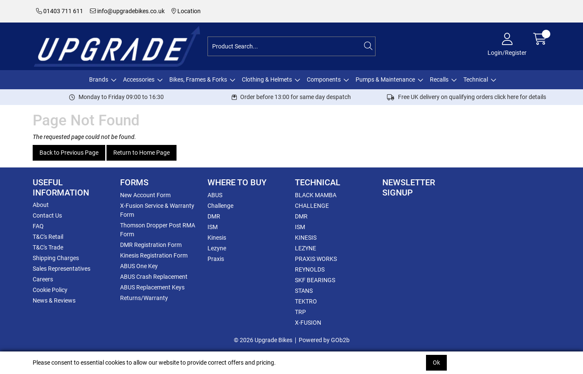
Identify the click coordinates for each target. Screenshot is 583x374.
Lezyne (216, 248)
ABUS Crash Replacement (154, 276)
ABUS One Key (139, 266)
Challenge (220, 205)
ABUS (214, 195)
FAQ (38, 226)
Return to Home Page (141, 152)
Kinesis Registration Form (154, 255)
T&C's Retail (48, 236)
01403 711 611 (59, 11)
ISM (212, 227)
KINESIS (306, 237)
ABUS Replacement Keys (152, 287)
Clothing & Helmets (267, 79)
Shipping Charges (56, 258)
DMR (213, 216)
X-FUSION (308, 322)
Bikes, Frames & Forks (198, 79)
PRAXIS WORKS (316, 258)
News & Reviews (54, 300)
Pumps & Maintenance (385, 79)
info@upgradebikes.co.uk (127, 11)
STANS (304, 290)
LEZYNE (305, 248)
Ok (436, 362)
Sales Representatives (61, 268)
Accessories (138, 79)
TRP (300, 312)
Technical (475, 79)
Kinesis (216, 237)
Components (324, 79)
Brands (98, 79)
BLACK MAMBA (315, 195)
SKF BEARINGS (315, 280)
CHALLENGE (312, 205)
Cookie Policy (50, 289)
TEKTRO (306, 301)
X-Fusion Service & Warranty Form (157, 210)
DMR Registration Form (151, 244)
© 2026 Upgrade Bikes (263, 340)
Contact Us (47, 215)
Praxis (215, 258)
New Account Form (145, 195)
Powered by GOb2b (324, 340)
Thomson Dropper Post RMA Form (157, 230)
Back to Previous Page (68, 152)
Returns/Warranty (144, 298)
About (41, 204)
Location (186, 11)
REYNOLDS (310, 269)
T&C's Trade (48, 247)
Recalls (439, 79)
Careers (43, 279)
